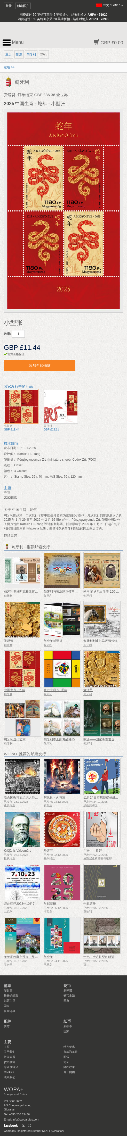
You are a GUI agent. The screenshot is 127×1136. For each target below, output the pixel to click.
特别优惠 (69, 1046)
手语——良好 (92, 850)
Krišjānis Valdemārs (17, 850)
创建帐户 (23, 6)
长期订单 (9, 1011)
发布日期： (11, 448)
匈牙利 (31, 54)
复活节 (88, 690)
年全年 (48, 957)
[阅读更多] (10, 535)
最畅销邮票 (11, 995)
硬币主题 (69, 995)
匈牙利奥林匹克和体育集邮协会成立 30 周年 (34, 591)
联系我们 (9, 1077)
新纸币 (68, 1026)
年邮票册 (50, 904)
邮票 (19, 54)
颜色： (8, 471)
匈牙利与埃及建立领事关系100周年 (68, 591)
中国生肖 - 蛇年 (14, 690)
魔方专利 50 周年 (55, 690)
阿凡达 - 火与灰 (54, 797)
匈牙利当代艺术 (15, 739)
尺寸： (8, 476)
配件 (7, 1021)
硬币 (67, 986)
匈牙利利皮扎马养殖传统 (100, 641)
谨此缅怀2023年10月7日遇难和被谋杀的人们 (35, 904)
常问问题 (9, 1056)
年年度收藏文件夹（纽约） (22, 957)
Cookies (9, 1072)
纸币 (67, 1021)
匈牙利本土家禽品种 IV (59, 739)
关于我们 (9, 1051)
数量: (7, 334)
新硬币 (68, 990)
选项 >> (9, 67)
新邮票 (8, 990)
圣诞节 (8, 641)
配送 (66, 1056)
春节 (7, 492)
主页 (8, 54)
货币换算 (9, 1062)
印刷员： (10, 459)
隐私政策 (69, 1066)
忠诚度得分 (11, 1066)
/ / (109, 5)
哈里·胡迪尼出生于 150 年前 (102, 591)
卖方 (7, 1026)
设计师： (10, 454)
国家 (7, 1005)
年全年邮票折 (53, 641)
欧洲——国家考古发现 (98, 739)
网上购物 (69, 1072)
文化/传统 (10, 497)
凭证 (66, 1062)
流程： (8, 465)
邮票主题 (9, 1000)
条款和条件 (71, 1051)
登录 (8, 6)
